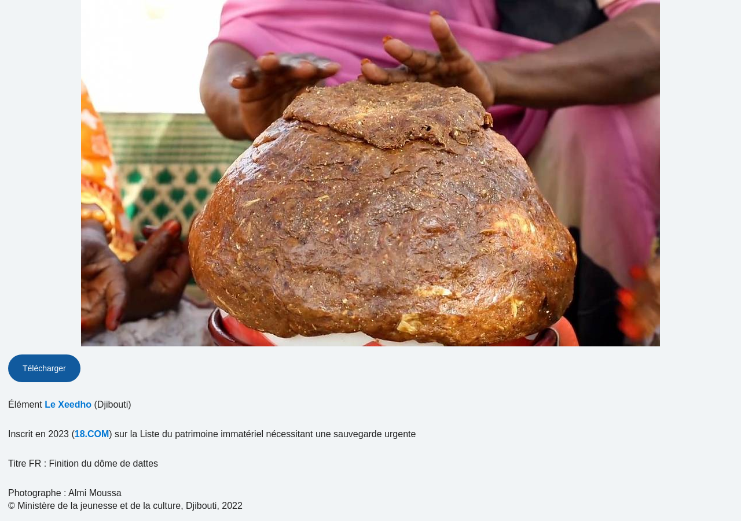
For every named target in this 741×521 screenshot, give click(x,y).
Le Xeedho (68, 404)
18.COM (92, 434)
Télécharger (44, 368)
